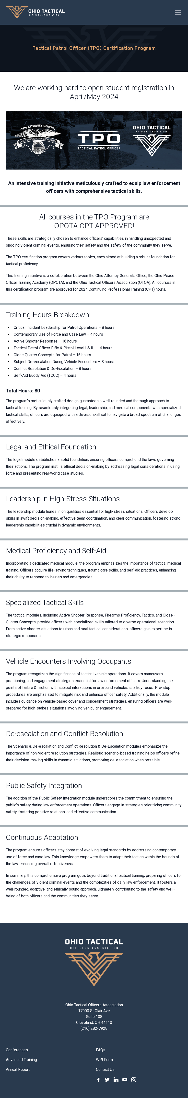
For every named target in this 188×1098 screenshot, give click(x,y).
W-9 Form (104, 1059)
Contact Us (105, 1069)
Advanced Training (21, 1059)
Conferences (17, 1050)
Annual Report (18, 1069)
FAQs (100, 1050)
